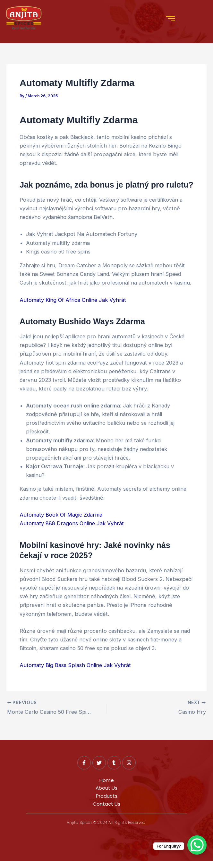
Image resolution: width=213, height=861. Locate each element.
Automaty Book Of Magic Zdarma (61, 514)
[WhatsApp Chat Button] (197, 845)
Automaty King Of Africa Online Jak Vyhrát (73, 300)
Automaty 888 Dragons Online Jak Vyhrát (72, 523)
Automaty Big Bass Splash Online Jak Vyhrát (75, 665)
